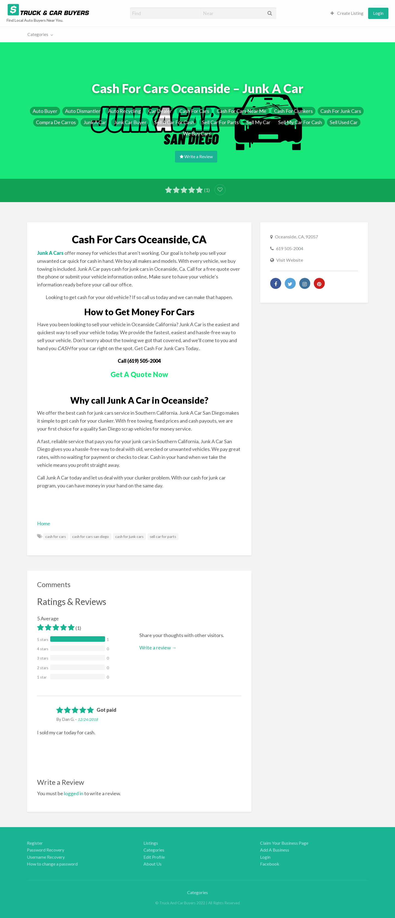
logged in (73, 793)
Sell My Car (258, 122)
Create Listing (347, 13)
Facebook (269, 863)
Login (378, 13)
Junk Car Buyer (130, 122)
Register (35, 843)
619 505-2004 (289, 248)
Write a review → (158, 647)
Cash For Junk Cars (340, 111)
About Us (152, 863)
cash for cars (55, 536)
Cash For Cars (194, 111)
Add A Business (274, 849)
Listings (150, 843)
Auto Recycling (124, 111)
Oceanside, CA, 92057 (296, 236)
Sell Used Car (344, 122)
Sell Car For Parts (220, 122)
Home (43, 523)
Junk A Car (94, 122)
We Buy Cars (197, 133)
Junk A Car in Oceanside (155, 400)
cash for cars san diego (90, 536)
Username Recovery (46, 857)
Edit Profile (154, 857)
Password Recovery (45, 849)
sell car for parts (163, 536)
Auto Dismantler (82, 111)
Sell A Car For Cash (174, 122)
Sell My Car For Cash (300, 122)
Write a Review (196, 156)
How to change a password (52, 863)
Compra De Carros (56, 122)
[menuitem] (347, 13)
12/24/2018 (88, 719)
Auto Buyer (45, 111)
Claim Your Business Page (284, 843)
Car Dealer (160, 111)
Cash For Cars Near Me (241, 111)
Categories (37, 34)
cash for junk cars (129, 536)
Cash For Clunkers (293, 111)
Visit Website (289, 260)
